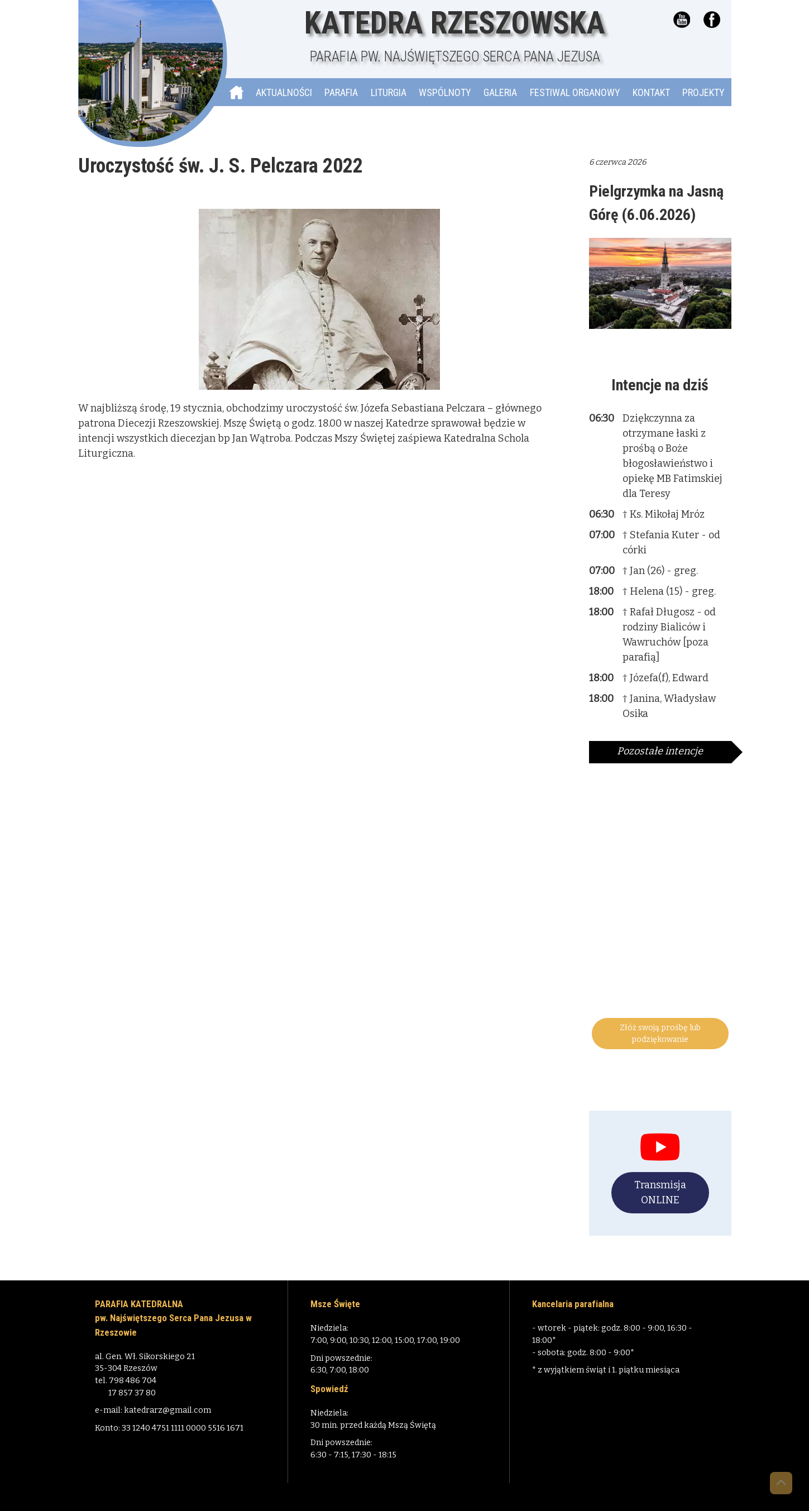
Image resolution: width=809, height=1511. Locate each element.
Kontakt (651, 92)
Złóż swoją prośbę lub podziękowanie (660, 1033)
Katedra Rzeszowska (455, 36)
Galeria (500, 92)
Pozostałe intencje (660, 751)
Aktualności (284, 92)
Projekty (703, 92)
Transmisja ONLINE (660, 1192)
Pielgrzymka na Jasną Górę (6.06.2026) (656, 203)
